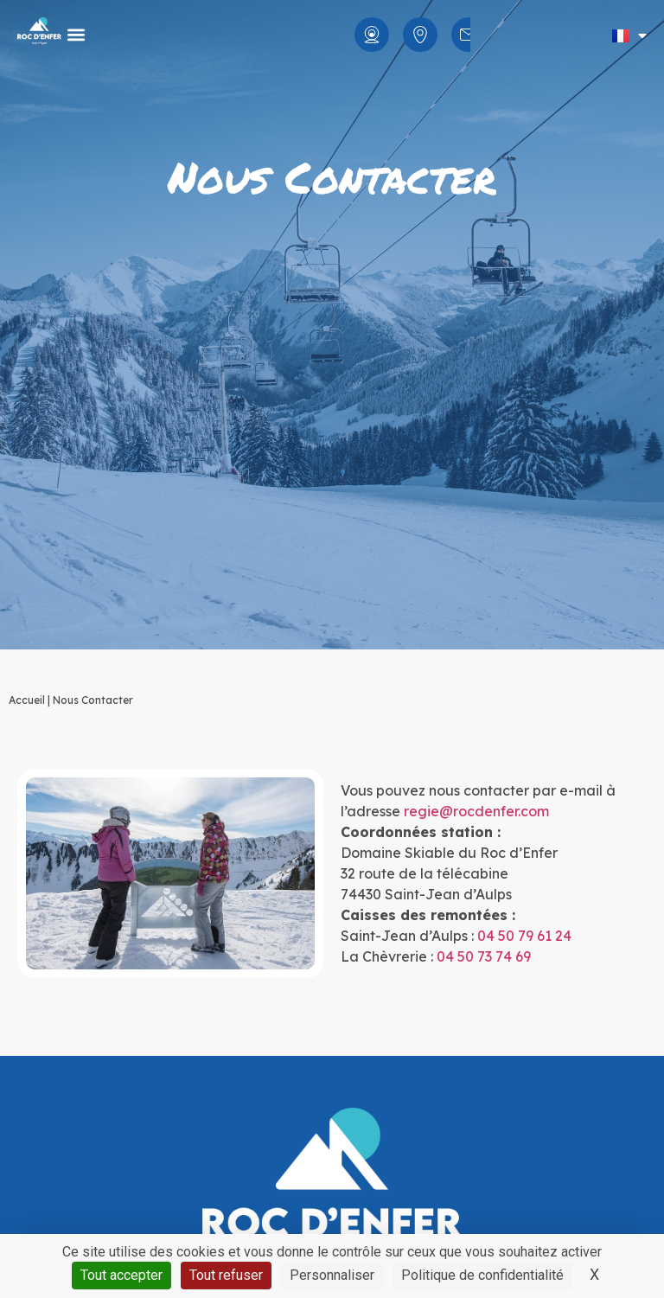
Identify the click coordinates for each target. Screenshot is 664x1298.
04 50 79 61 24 (524, 935)
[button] (75, 35)
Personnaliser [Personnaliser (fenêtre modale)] (332, 1275)
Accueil (27, 700)
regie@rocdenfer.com (476, 811)
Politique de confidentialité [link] (482, 1275)
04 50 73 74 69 (484, 956)
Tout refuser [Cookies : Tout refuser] (226, 1275)
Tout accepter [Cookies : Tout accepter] (121, 1275)
